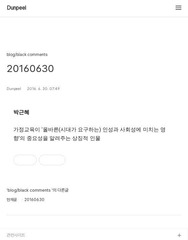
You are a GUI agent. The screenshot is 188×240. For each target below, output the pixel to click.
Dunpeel (16, 8)
